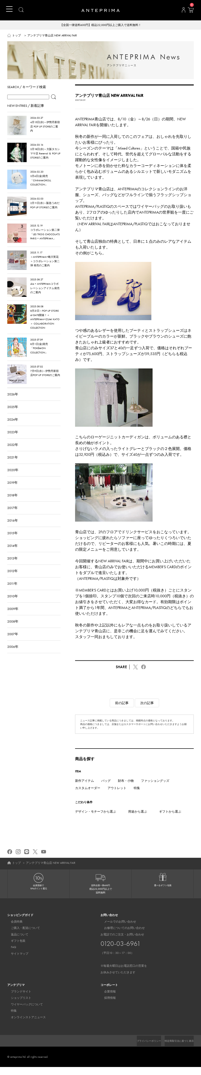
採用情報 (106, 1006)
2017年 (12, 515)
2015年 (12, 541)
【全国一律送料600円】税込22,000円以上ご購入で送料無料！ (100, 25)
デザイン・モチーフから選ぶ (95, 819)
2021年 (12, 465)
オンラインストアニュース (24, 1025)
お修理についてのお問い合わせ (120, 936)
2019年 (12, 490)
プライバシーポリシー (140, 1049)
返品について (16, 942)
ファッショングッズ (155, 788)
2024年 (12, 427)
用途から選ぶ (137, 819)
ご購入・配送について (21, 936)
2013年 (12, 566)
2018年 (12, 503)
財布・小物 (126, 788)
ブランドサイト (17, 999)
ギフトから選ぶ (170, 819)
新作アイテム (84, 788)
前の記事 (122, 710)
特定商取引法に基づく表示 (176, 1049)
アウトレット (117, 796)
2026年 (12, 402)
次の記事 (147, 710)
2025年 (12, 414)
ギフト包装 (14, 949)
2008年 (12, 629)
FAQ (10, 955)
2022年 (12, 452)
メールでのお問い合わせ (116, 930)
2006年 (12, 654)
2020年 (12, 477)
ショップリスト (17, 1006)
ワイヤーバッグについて (23, 1012)
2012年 (12, 578)
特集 (137, 796)
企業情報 (106, 999)
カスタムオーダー (87, 796)
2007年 (12, 642)
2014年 (12, 553)
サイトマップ (16, 962)
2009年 (12, 616)
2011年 (12, 591)
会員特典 (13, 930)
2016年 (12, 528)
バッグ (106, 788)
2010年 (12, 604)
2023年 (12, 440)
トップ (16, 36)
